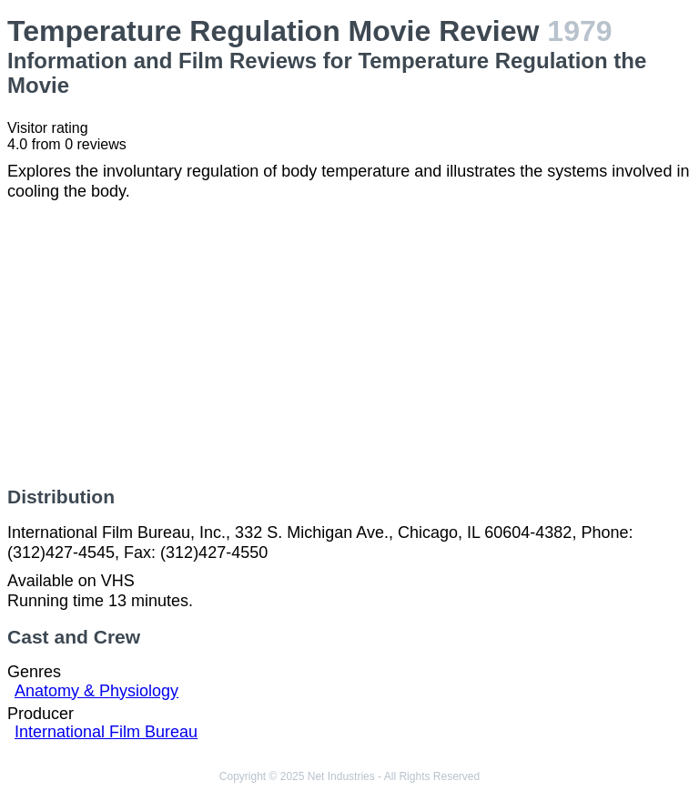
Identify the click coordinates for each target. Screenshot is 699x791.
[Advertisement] (349, 344)
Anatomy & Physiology (96, 691)
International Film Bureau (106, 732)
